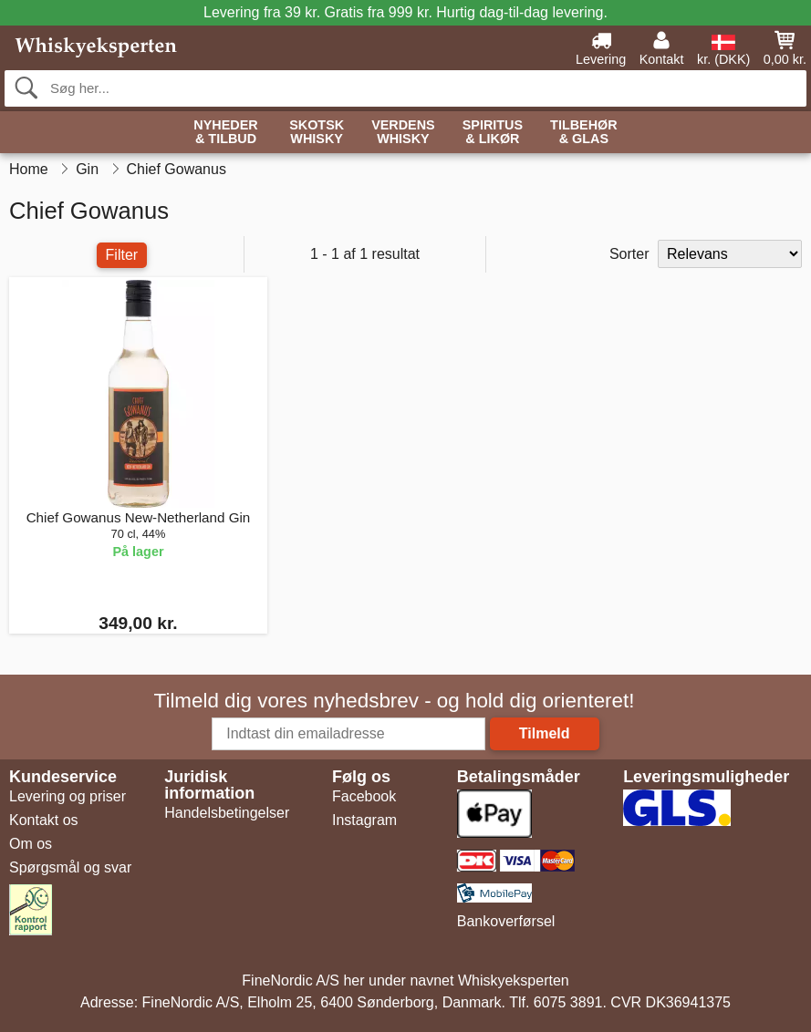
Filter (122, 255)
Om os (30, 843)
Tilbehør (584, 133)
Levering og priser (67, 796)
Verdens (403, 133)
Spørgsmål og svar (70, 867)
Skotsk (316, 133)
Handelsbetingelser (226, 812)
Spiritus (493, 133)
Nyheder (225, 133)
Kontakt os (43, 820)
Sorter (629, 254)
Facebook (364, 796)
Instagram (364, 820)
